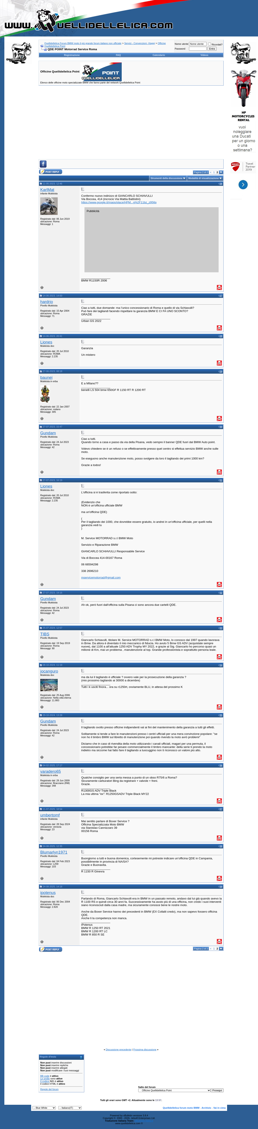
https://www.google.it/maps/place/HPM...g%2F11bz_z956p (119, 202)
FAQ (118, 55)
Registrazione (72, 55)
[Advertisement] (19, 134)
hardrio (46, 301)
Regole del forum (49, 1089)
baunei (46, 377)
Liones (46, 342)
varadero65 (50, 771)
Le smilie (45, 1078)
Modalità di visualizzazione (203, 178)
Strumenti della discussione (166, 178)
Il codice (45, 1081)
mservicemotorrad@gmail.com (101, 577)
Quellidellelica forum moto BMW (181, 1108)
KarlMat (47, 189)
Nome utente (181, 44)
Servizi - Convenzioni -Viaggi (139, 43)
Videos (204, 55)
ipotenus (48, 892)
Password (180, 48)
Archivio (206, 1108)
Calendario (159, 55)
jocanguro (49, 671)
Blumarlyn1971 (53, 852)
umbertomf (50, 815)
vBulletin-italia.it (144, 1120)
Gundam (48, 433)
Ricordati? (215, 44)
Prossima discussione (144, 1049)
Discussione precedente (118, 1049)
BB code (44, 1076)
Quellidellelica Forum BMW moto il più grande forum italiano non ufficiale (82, 43)
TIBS (44, 634)
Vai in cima (219, 1108)
